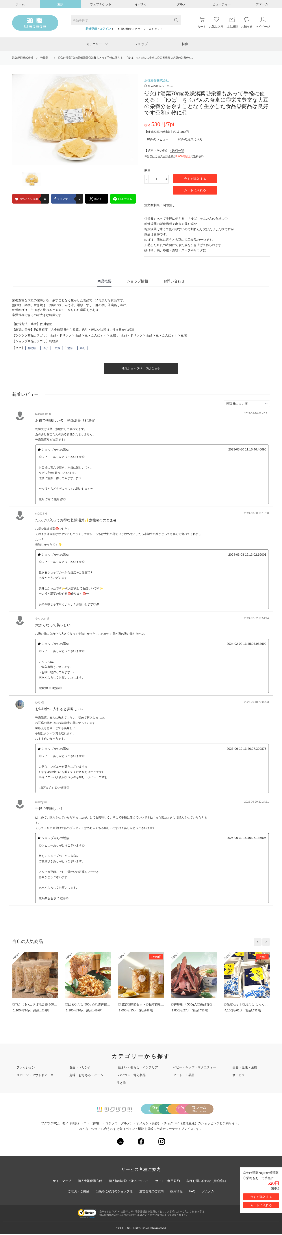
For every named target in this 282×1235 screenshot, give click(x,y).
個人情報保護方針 (89, 1182)
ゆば (45, 348)
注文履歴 (232, 22)
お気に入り (216, 22)
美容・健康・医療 (244, 1067)
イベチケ (141, 4)
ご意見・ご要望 (78, 1192)
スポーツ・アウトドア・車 (35, 1075)
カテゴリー (97, 44)
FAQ (192, 1192)
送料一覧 (177, 150)
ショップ (141, 44)
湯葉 (70, 348)
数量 (147, 170)
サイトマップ (61, 1182)
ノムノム (208, 1192)
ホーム (20, 4)
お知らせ (246, 22)
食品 (78, 335)
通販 (60, 4)
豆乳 (82, 348)
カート (201, 22)
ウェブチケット (100, 4)
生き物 (121, 1082)
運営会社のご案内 (151, 1192)
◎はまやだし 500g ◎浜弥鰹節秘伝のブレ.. (94, 1004)
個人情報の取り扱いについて (129, 1182)
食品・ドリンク (61, 335)
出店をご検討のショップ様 (114, 1192)
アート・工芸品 (184, 1075)
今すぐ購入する (195, 178)
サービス (238, 1075)
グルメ (181, 4)
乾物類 (45, 57)
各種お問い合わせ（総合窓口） (208, 1182)
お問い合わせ (174, 281)
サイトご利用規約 (167, 1182)
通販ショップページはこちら (141, 368)
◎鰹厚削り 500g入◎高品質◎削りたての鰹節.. (203, 1004)
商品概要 (104, 281)
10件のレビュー (158, 139)
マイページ (263, 22)
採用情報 (177, 1192)
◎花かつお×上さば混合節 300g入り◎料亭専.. (44, 1004)
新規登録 (91, 28)
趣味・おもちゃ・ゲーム (86, 1075)
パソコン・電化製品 (132, 1075)
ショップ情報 (137, 281)
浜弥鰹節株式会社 (22, 57)
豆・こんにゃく (95, 335)
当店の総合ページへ (159, 86)
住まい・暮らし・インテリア (138, 1067)
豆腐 (113, 335)
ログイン (105, 28)
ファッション (26, 1067)
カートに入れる (195, 190)
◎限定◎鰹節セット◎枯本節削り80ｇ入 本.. (150, 1004)
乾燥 (57, 348)
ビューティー (221, 4)
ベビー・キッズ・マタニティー (194, 1067)
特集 (185, 44)
